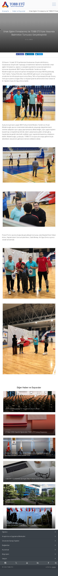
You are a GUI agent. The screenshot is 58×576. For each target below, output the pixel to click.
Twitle (40, 54)
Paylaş (21, 54)
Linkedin (30, 54)
